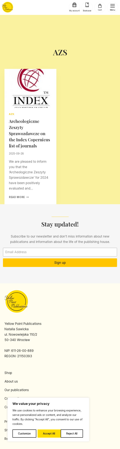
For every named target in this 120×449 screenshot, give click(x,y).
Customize (24, 433)
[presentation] (30, 88)
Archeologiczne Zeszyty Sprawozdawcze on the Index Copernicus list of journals (29, 133)
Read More (19, 197)
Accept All (72, 433)
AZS (11, 114)
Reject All (49, 433)
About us (11, 381)
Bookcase (87, 10)
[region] (48, 420)
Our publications (16, 390)
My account (74, 10)
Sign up (60, 263)
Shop (8, 373)
